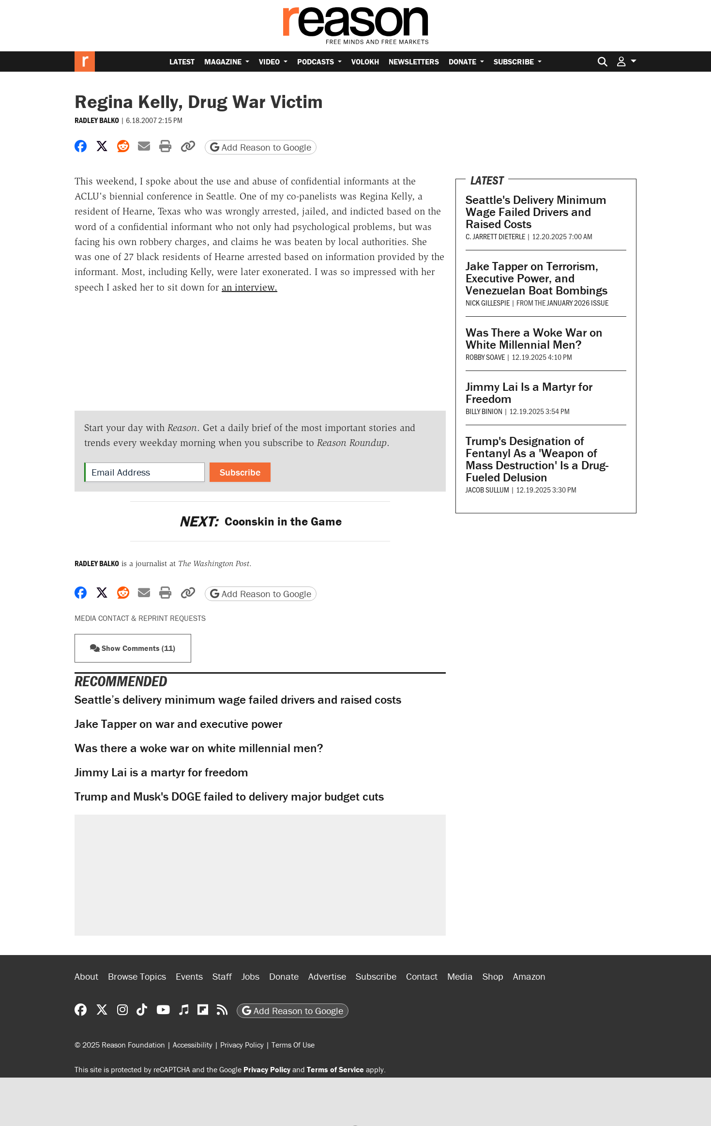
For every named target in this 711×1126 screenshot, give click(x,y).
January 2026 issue (577, 302)
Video (270, 61)
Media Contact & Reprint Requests (140, 618)
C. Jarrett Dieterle (495, 236)
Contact (422, 976)
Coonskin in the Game (260, 521)
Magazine (223, 61)
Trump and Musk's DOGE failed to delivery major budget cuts (229, 796)
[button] (626, 61)
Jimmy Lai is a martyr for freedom (161, 772)
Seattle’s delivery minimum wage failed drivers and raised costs (238, 699)
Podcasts (316, 61)
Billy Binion (484, 411)
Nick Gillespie (488, 302)
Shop (493, 976)
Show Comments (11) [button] (132, 648)
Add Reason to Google (260, 147)
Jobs (250, 976)
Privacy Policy (242, 1044)
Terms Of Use (293, 1044)
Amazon (529, 976)
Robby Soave (485, 357)
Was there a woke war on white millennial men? (199, 748)
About (86, 976)
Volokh (365, 61)
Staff (222, 976)
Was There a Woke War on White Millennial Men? (534, 338)
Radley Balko (97, 120)
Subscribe (515, 61)
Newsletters (414, 61)
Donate (463, 61)
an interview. (249, 287)
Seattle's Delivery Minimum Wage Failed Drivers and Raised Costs (536, 211)
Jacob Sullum (487, 489)
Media (460, 976)
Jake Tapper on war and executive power (178, 723)
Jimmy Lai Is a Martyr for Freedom (529, 392)
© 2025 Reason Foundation (120, 1044)
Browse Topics (137, 976)
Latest (182, 61)
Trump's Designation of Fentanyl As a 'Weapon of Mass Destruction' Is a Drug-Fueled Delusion (537, 459)
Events (189, 976)
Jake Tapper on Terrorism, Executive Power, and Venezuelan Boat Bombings (536, 278)
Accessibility (192, 1044)
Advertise (327, 976)
